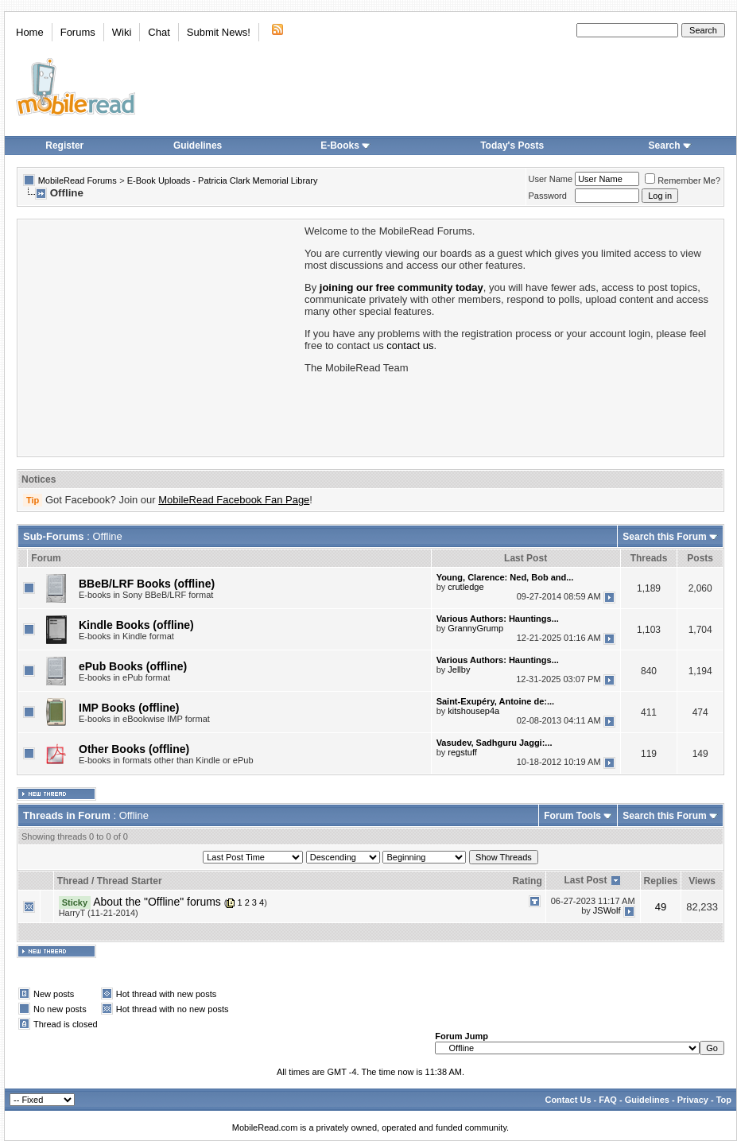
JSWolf (607, 910)
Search (670, 145)
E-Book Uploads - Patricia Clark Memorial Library (222, 180)
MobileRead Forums (77, 180)
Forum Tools (572, 815)
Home (30, 32)
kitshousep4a (473, 711)
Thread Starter (129, 881)
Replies (661, 881)
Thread (73, 881)
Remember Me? (682, 180)
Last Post (585, 880)
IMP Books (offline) (129, 707)
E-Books (345, 145)
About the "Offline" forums (157, 901)
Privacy (692, 1099)
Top (723, 1099)
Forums (77, 32)
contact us (409, 345)
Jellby (459, 669)
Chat (158, 32)
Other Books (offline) (134, 749)
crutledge (465, 587)
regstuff (462, 752)
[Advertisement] (159, 336)
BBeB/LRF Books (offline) (147, 583)
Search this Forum (664, 536)
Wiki (122, 32)
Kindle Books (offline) (136, 625)
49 (660, 907)
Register (64, 145)
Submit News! (218, 32)
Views (702, 881)
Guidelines (197, 145)
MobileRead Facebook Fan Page (233, 500)
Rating (526, 881)
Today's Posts (512, 145)
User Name (551, 179)
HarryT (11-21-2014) (98, 913)
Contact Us (568, 1099)
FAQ (608, 1099)
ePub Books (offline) (133, 666)
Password (548, 195)
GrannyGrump (475, 628)
